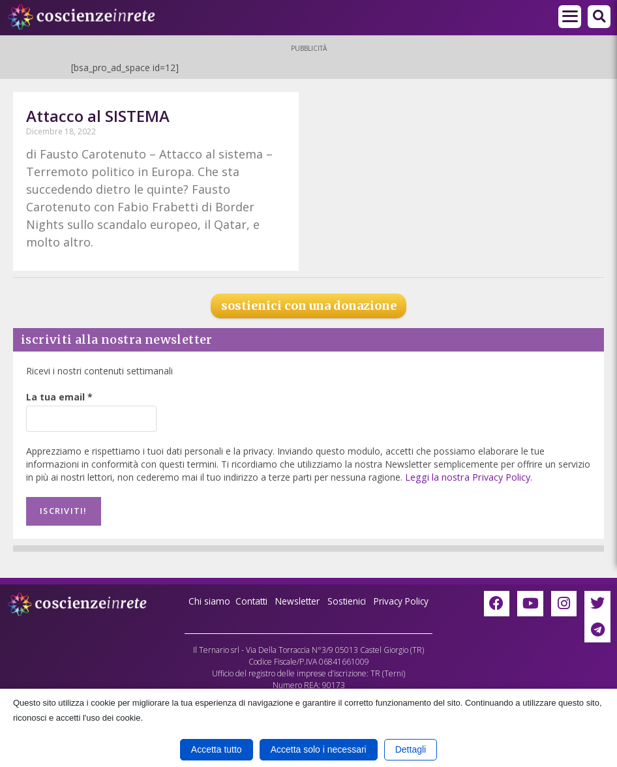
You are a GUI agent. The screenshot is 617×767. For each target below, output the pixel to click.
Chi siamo (205, 600)
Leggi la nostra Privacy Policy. (467, 477)
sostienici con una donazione (309, 305)
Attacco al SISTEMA (98, 116)
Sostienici (348, 600)
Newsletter (296, 600)
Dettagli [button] (410, 749)
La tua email (59, 397)
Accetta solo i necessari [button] (319, 749)
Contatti (248, 600)
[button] (599, 16)
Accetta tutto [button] (216, 749)
